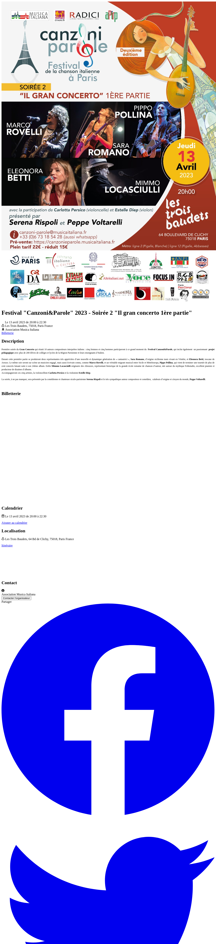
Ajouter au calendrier (14, 522)
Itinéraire (7, 545)
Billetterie (8, 333)
